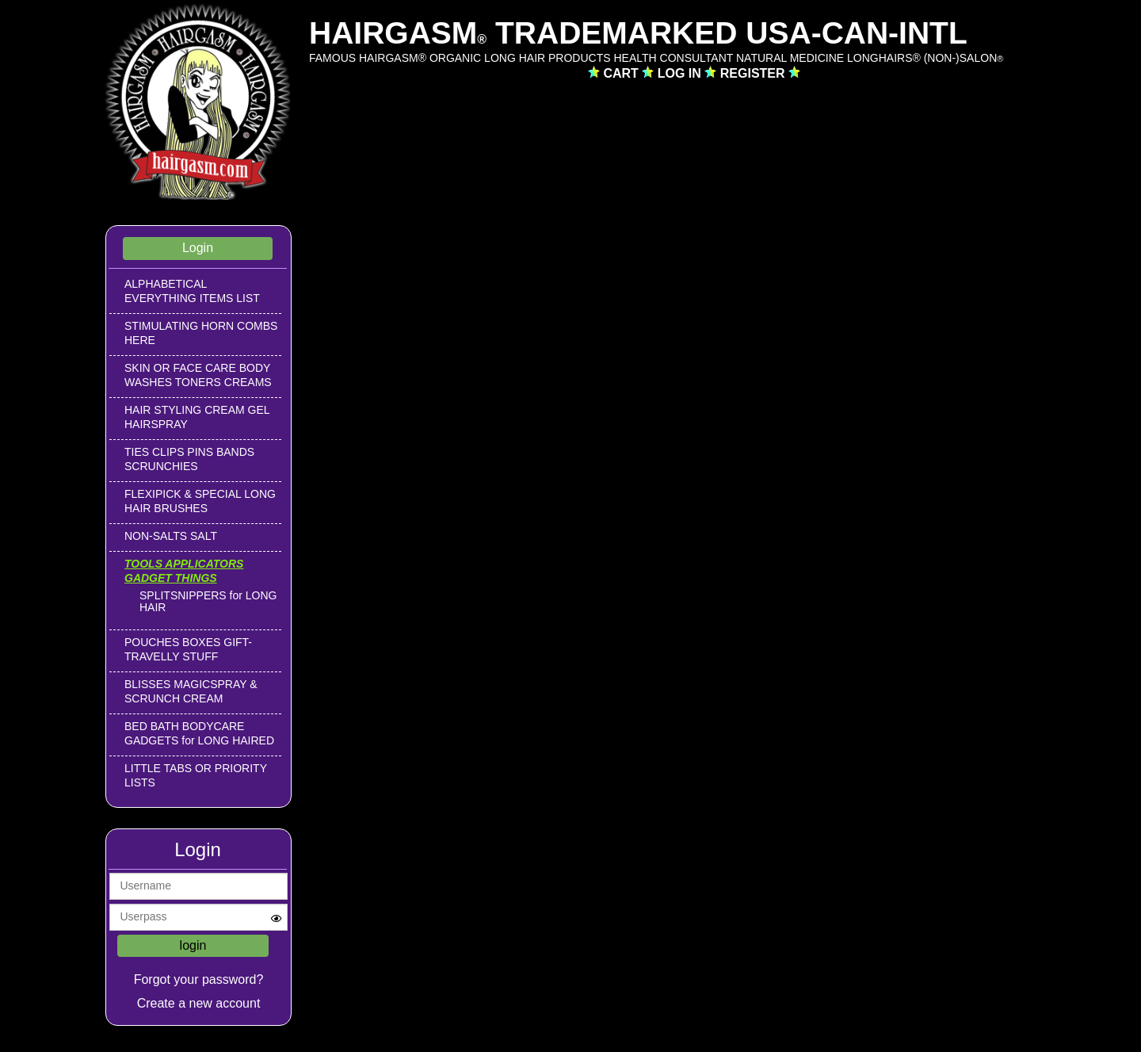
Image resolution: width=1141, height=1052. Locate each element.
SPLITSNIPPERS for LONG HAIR (208, 601)
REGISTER (754, 73)
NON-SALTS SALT (170, 536)
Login (197, 247)
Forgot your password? (199, 979)
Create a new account (199, 1003)
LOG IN (681, 73)
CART (622, 73)
